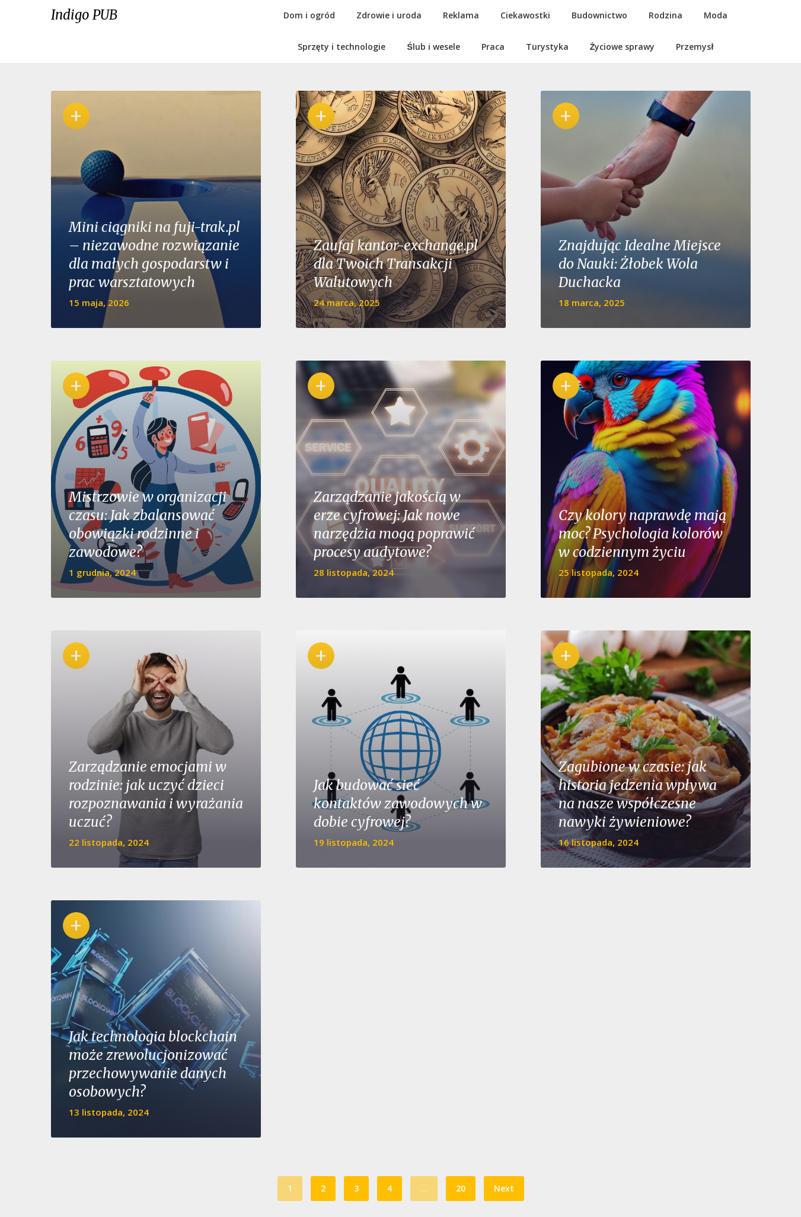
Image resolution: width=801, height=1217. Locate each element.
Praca (493, 46)
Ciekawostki (525, 15)
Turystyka (547, 46)
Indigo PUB (84, 15)
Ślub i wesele (433, 46)
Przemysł (694, 46)
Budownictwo (599, 15)
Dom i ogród (309, 15)
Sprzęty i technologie (342, 46)
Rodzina (665, 15)
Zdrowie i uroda (389, 15)
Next (504, 1188)
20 (460, 1188)
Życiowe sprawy (622, 46)
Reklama (461, 15)
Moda (715, 15)
